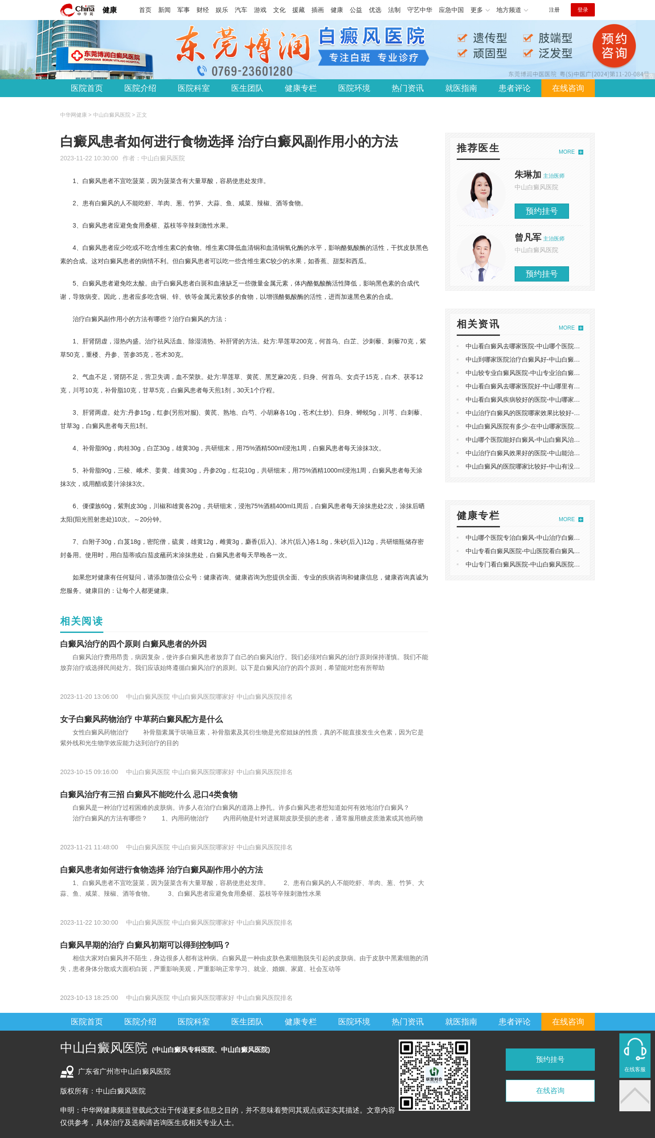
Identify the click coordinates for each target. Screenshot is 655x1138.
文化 (279, 9)
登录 (582, 10)
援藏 (298, 9)
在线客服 (635, 1069)
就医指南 (461, 88)
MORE (567, 152)
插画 (317, 9)
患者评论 (515, 88)
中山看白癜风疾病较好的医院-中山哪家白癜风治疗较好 (542, 399)
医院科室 (194, 88)
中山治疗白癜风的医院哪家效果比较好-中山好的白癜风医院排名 (554, 412)
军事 (183, 9)
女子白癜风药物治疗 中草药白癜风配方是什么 (141, 719)
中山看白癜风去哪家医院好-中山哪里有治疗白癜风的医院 (545, 386)
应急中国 (451, 9)
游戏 (260, 9)
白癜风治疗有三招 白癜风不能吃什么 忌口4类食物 (148, 794)
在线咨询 (568, 88)
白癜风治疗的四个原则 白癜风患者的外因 (133, 644)
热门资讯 (408, 88)
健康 (109, 10)
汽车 (241, 9)
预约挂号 (542, 211)
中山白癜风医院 (163, 158)
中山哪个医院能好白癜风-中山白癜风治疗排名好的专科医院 (548, 439)
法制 (394, 9)
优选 (375, 9)
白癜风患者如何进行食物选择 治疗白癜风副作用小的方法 (161, 869)
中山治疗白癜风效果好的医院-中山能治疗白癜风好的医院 (545, 453)
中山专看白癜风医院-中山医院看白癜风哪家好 (529, 551)
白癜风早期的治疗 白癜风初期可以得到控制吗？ (145, 945)
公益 (356, 9)
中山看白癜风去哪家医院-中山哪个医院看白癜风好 (535, 346)
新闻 (164, 9)
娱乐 (222, 9)
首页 (145, 9)
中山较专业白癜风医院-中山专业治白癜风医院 (529, 372)
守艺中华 (419, 9)
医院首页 (87, 88)
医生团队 (247, 88)
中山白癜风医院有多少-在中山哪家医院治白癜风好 (535, 426)
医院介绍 (140, 88)
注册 (554, 10)
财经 (202, 9)
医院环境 (354, 88)
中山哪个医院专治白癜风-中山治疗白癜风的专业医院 (538, 537)
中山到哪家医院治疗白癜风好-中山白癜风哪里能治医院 (542, 359)
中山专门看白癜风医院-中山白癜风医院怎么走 (529, 564)
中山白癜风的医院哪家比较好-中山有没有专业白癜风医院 (545, 466)
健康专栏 (301, 88)
